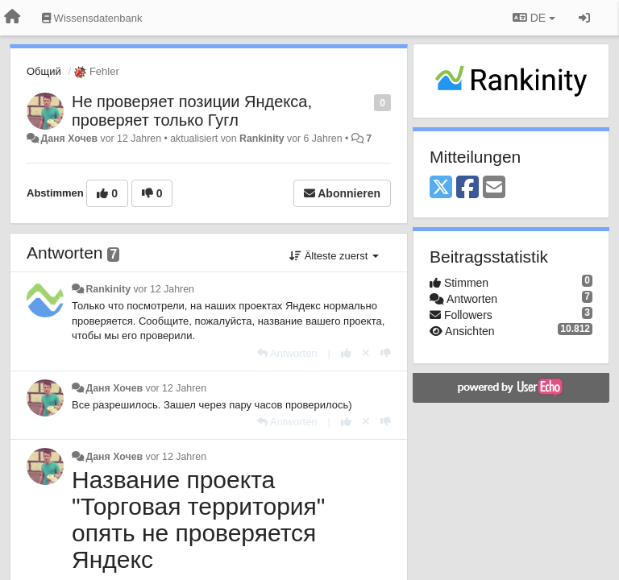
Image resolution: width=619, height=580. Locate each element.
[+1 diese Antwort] (346, 353)
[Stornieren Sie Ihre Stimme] (366, 353)
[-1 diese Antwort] (385, 353)
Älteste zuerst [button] (334, 256)
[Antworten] (287, 353)
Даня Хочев (69, 138)
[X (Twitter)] (441, 188)
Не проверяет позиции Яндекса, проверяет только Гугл (192, 111)
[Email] (494, 188)
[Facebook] (467, 188)
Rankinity (262, 138)
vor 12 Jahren (163, 289)
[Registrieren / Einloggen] (584, 17)
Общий (44, 71)
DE (534, 17)
